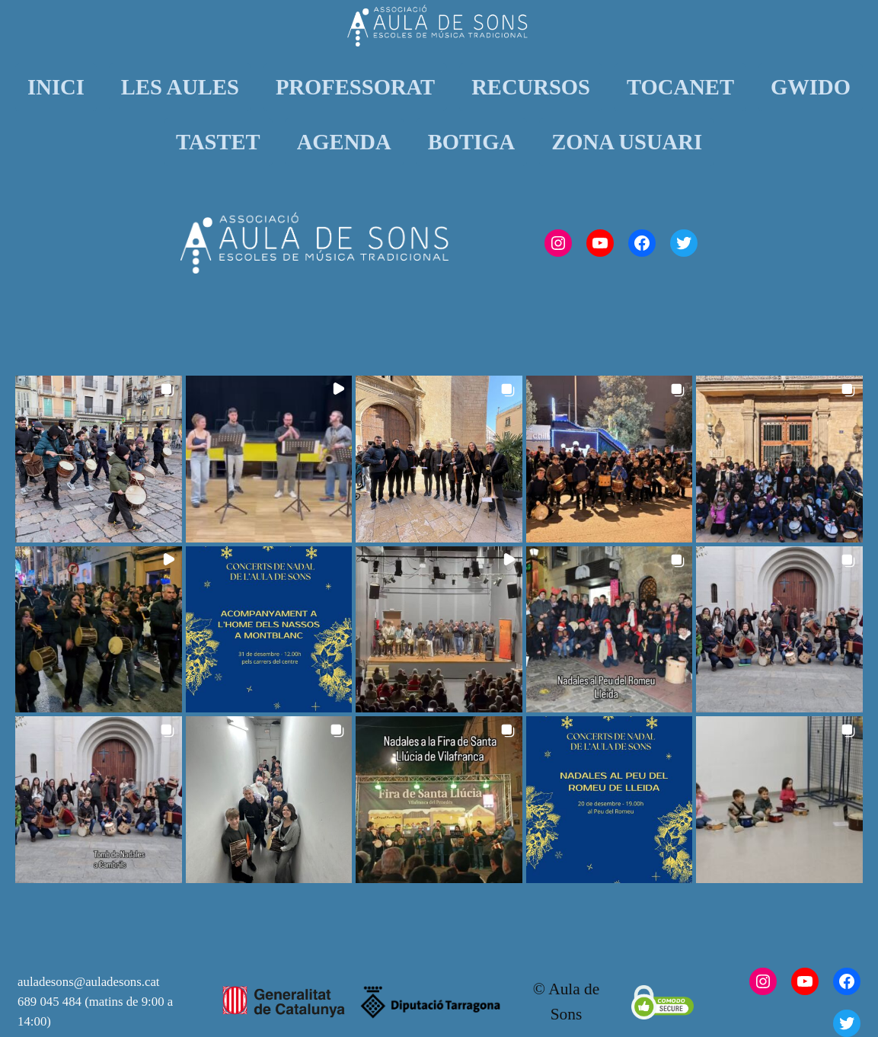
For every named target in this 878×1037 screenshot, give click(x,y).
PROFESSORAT (355, 87)
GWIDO (811, 87)
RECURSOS (530, 87)
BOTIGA (471, 142)
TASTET (218, 142)
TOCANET (680, 87)
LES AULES (180, 87)
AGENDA (344, 142)
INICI (56, 87)
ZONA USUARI (626, 142)
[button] (98, 459)
